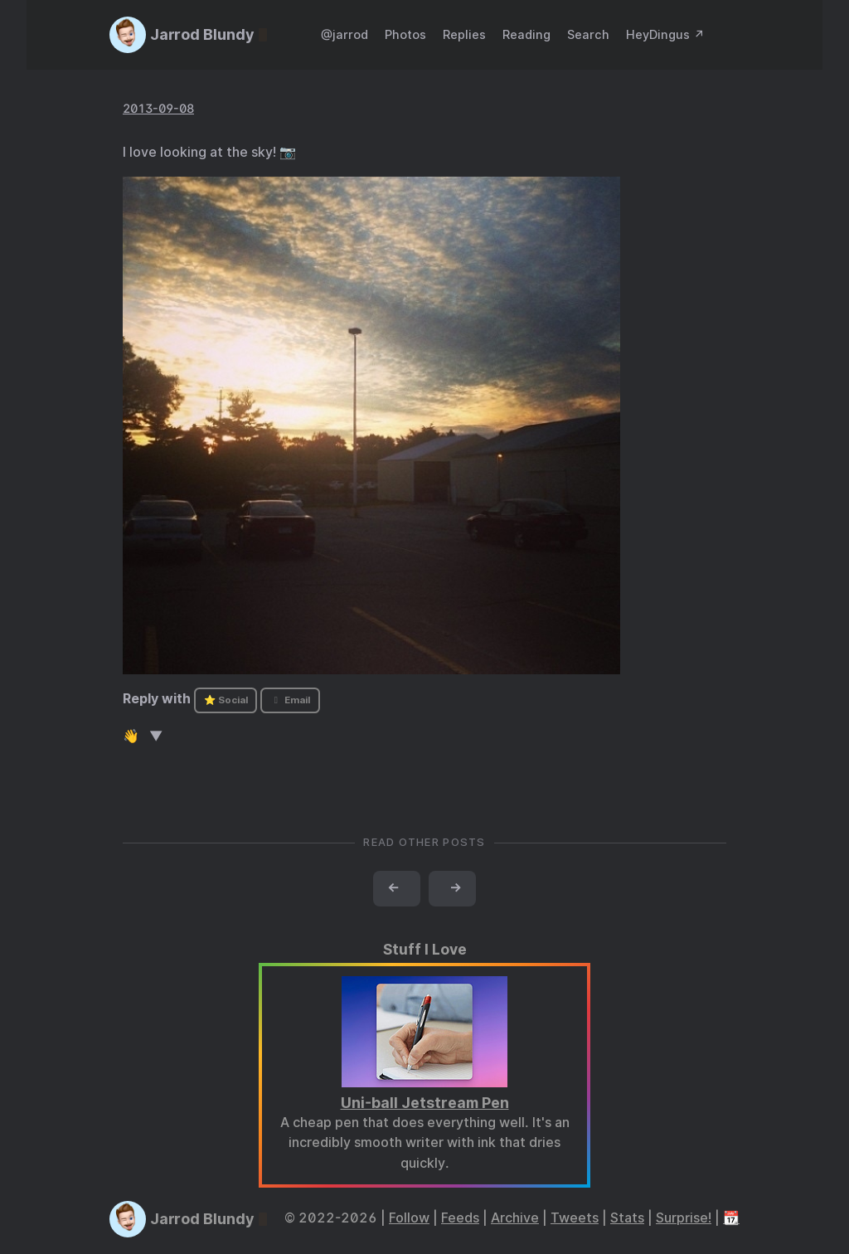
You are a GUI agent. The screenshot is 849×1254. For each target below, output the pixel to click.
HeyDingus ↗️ (665, 34)
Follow (409, 1218)
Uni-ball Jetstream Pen (425, 1102)
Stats (627, 1218)
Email (290, 700)
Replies (464, 34)
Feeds (460, 1218)
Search (588, 34)
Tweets (575, 1218)
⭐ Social (226, 700)
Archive (515, 1218)
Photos (405, 34)
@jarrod (344, 34)
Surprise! (683, 1218)
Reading (526, 34)
